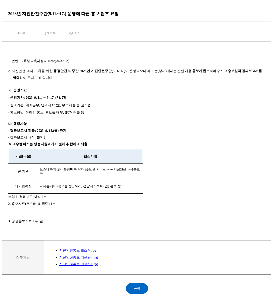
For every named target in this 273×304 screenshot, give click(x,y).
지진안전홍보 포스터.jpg (77, 250)
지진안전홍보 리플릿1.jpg (78, 264)
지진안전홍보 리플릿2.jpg (78, 257)
